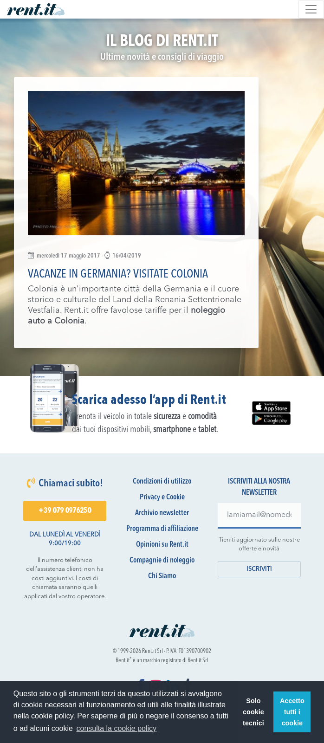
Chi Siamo (162, 576)
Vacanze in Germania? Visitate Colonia (118, 274)
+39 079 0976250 (65, 511)
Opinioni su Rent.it (162, 545)
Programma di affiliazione (162, 529)
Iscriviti (259, 569)
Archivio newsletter (162, 513)
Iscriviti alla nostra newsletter (259, 487)
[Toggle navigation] (311, 9)
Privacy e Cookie (162, 497)
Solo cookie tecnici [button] (253, 712)
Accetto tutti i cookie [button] (292, 712)
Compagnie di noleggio (162, 560)
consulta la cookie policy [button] (117, 728)
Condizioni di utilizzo (162, 481)
